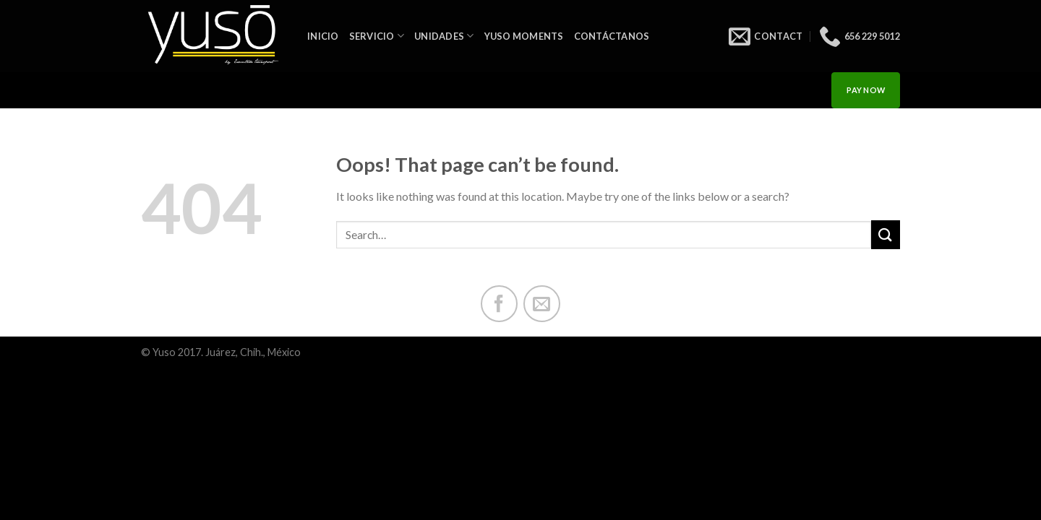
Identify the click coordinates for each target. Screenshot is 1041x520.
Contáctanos (612, 36)
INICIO (323, 36)
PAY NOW (866, 90)
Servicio (377, 36)
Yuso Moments (524, 36)
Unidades (444, 36)
